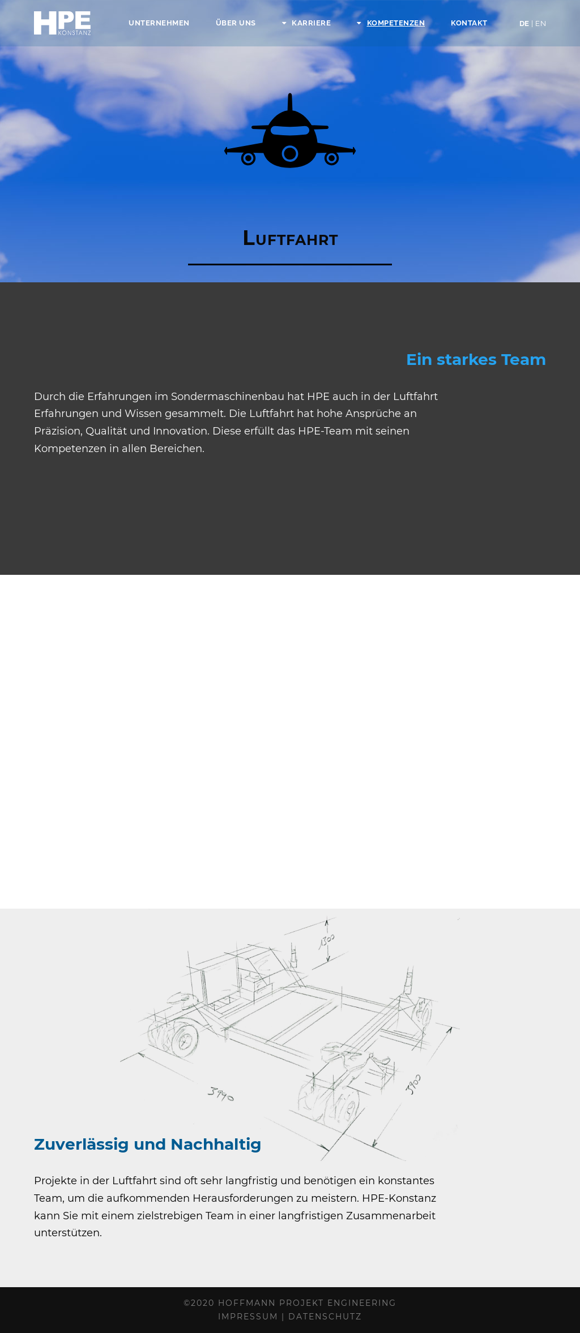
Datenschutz (325, 1317)
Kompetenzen (391, 23)
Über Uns (236, 23)
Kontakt (469, 23)
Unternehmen (159, 23)
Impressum (248, 1317)
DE (533, 23)
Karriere (306, 23)
